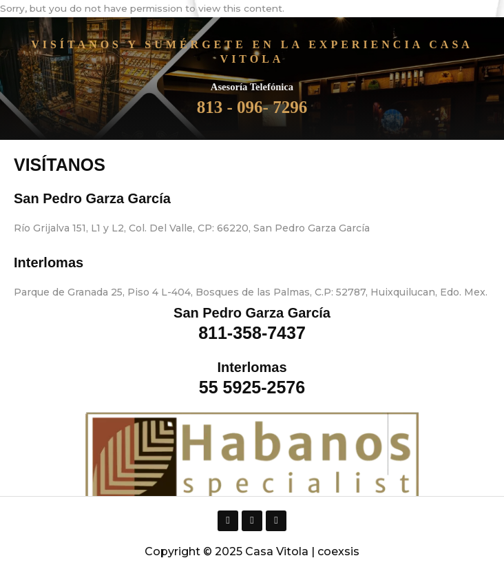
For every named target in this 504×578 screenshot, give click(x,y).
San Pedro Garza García (92, 198)
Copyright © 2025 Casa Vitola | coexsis (252, 551)
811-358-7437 (252, 332)
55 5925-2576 (252, 387)
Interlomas (48, 262)
